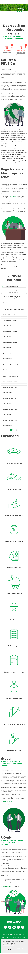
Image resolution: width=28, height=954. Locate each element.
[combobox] (14, 290)
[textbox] (14, 290)
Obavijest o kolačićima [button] (8, 944)
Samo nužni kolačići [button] (9, 948)
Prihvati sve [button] (20, 948)
